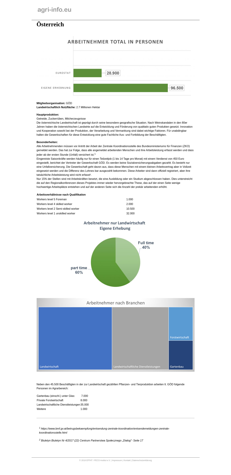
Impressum (117, 460)
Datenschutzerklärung (142, 460)
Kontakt (127, 460)
